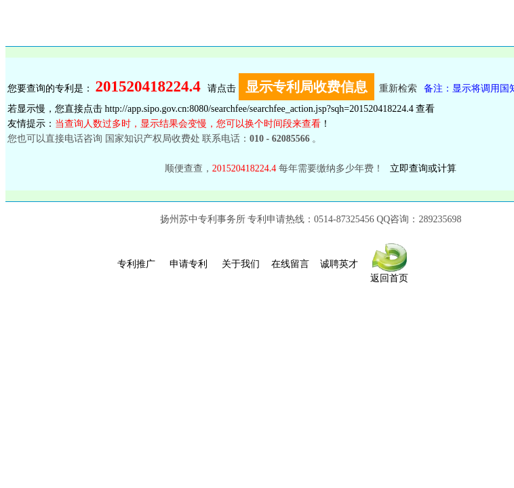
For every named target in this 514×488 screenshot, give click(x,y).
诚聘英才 (339, 264)
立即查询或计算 (423, 168)
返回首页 (389, 273)
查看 (425, 109)
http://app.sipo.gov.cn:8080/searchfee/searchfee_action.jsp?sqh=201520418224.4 (259, 109)
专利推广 (136, 264)
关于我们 (241, 264)
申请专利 (188, 264)
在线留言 (290, 264)
